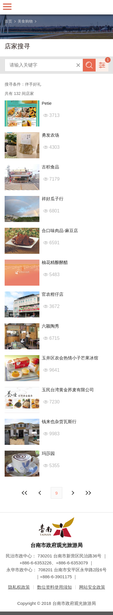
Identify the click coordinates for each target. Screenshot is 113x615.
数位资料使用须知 (54, 587)
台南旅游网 (56, 7)
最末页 (88, 493)
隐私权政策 (19, 587)
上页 (72, 493)
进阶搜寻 (102, 65)
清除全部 (78, 65)
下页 (40, 493)
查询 (89, 65)
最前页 (25, 493)
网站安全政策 (92, 587)
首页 (8, 21)
